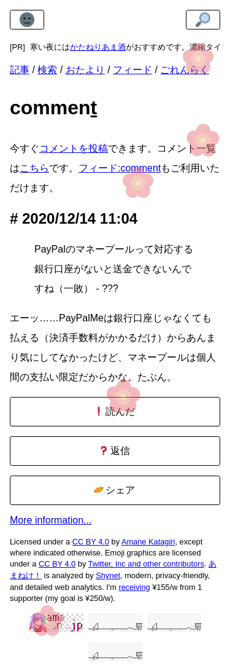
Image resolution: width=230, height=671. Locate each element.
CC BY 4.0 (90, 541)
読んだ (114, 411)
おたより (85, 70)
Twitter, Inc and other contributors (146, 563)
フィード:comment (120, 168)
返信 (114, 450)
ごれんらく (184, 70)
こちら (34, 168)
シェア (114, 490)
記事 (19, 70)
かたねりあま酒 (98, 47)
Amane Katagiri (148, 541)
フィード (132, 70)
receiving (134, 587)
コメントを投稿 (73, 148)
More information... (50, 520)
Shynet (108, 575)
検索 (47, 70)
